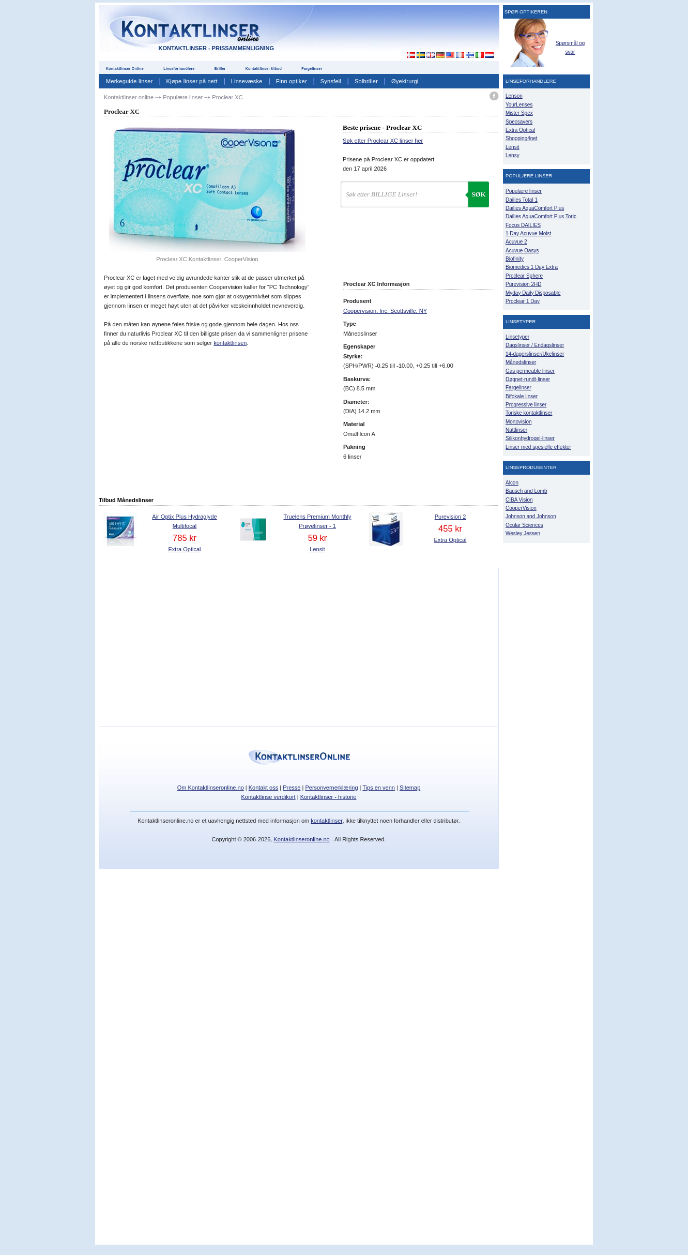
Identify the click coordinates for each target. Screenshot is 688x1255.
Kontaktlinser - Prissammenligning (216, 48)
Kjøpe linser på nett (192, 81)
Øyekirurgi (404, 81)
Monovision (519, 422)
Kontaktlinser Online (125, 68)
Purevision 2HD (523, 284)
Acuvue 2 (516, 242)
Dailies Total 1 (522, 200)
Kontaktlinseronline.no (301, 839)
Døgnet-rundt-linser (528, 379)
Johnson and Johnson (531, 516)
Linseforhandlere (178, 68)
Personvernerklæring (331, 787)
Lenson (514, 96)
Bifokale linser (522, 396)
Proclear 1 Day (523, 301)
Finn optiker (291, 81)
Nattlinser (516, 430)
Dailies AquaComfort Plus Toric (541, 216)
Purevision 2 (450, 516)
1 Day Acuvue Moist (528, 233)
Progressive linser (526, 404)
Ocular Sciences (524, 525)
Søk (478, 194)
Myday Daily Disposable (533, 293)
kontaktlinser (326, 821)
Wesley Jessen (523, 533)
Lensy (512, 155)
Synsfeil (330, 81)
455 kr (450, 528)
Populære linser (524, 191)
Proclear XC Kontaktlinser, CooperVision (207, 259)
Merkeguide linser (129, 81)
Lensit (317, 549)
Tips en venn (378, 787)
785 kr (184, 537)
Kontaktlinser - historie (328, 797)
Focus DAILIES (523, 225)
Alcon (512, 483)
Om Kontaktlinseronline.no (210, 787)
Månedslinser (521, 362)
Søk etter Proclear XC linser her (383, 141)
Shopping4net (522, 138)
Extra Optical (185, 549)
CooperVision (521, 508)
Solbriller (366, 81)
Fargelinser (311, 68)
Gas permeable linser (530, 371)
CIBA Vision (519, 500)
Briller (220, 68)
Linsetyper (517, 337)
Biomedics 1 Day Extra (532, 267)
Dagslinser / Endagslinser (535, 345)
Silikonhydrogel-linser (530, 438)
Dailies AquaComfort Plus (535, 208)
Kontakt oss (263, 787)
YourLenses (519, 105)
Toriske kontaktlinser (529, 413)
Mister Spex (519, 113)
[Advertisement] (404, 30)
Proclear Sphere (524, 276)
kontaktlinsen (230, 343)
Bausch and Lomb (526, 491)
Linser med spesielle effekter (538, 447)
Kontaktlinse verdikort (268, 797)
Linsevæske (247, 81)
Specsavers (519, 122)
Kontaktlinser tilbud (264, 68)
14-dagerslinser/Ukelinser (535, 354)
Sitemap (410, 787)
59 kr (317, 537)
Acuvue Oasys (522, 250)
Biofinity (515, 259)
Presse (291, 787)
